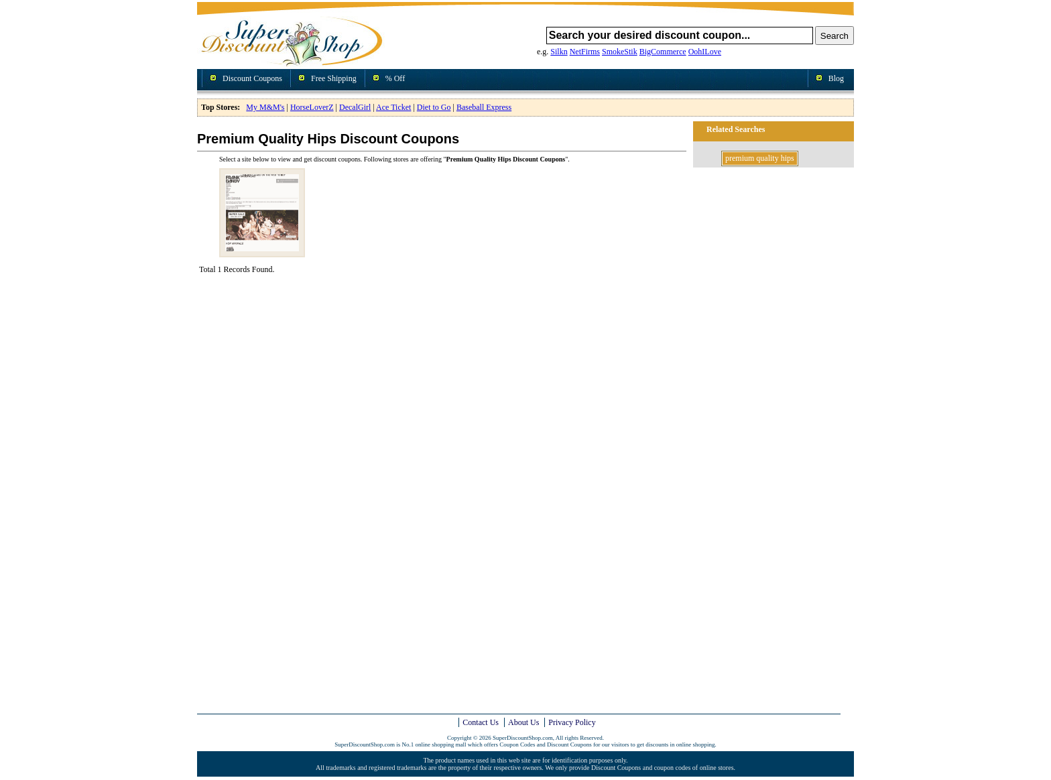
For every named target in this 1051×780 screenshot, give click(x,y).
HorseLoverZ (312, 107)
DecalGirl (355, 107)
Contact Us (480, 722)
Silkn (558, 51)
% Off (395, 78)
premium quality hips (759, 158)
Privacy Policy (571, 722)
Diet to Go (434, 107)
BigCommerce (662, 51)
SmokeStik (619, 51)
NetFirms (585, 51)
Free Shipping (334, 78)
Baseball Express (483, 107)
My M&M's (265, 107)
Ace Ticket (393, 107)
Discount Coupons (252, 78)
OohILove (704, 51)
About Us (523, 722)
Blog (836, 78)
